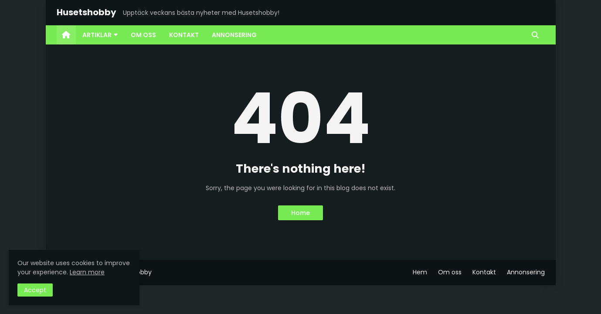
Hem (420, 272)
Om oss (450, 272)
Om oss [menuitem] (143, 35)
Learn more (87, 272)
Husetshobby (86, 12)
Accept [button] (35, 290)
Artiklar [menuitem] (97, 35)
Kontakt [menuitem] (184, 35)
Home (300, 212)
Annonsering (526, 272)
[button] (535, 34)
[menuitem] (66, 34)
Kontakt (484, 272)
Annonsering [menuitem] (234, 35)
